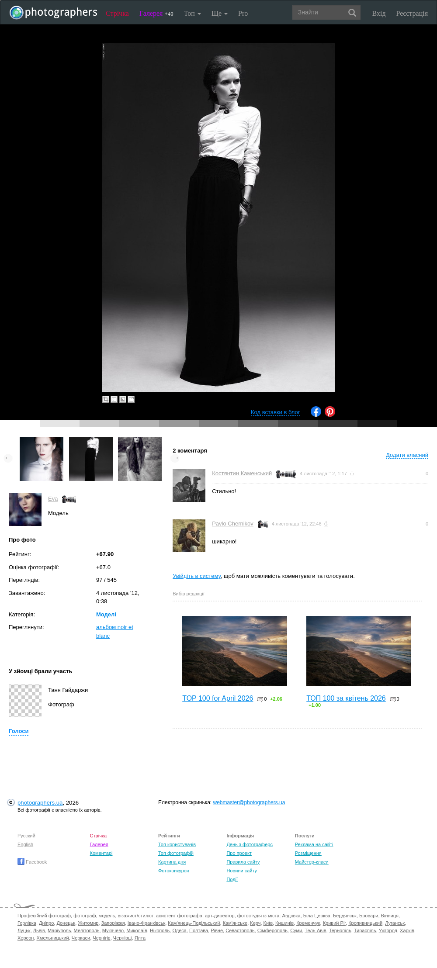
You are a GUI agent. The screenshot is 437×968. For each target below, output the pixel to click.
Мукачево (113, 930)
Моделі (106, 614)
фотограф (84, 915)
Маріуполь (59, 930)
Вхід (379, 13)
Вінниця (390, 915)
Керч (255, 923)
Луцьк (24, 930)
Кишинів (284, 923)
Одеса (179, 930)
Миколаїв (136, 930)
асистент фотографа (179, 915)
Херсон (25, 937)
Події (232, 879)
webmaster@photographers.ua (249, 802)
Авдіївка (291, 915)
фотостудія (249, 915)
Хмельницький (53, 937)
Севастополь (239, 930)
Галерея (156, 13)
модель (107, 915)
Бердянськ (345, 915)
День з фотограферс (249, 844)
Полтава (198, 930)
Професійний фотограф (44, 915)
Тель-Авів (315, 930)
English (25, 844)
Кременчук (308, 923)
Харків (407, 930)
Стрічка (117, 13)
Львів (39, 930)
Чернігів (101, 937)
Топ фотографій (176, 853)
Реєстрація (412, 13)
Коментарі (101, 853)
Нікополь (160, 930)
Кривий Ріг (334, 923)
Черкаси (81, 937)
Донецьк (65, 923)
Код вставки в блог (275, 412)
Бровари (368, 915)
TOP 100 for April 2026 (217, 698)
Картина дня (172, 861)
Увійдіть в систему (197, 576)
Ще (220, 13)
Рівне (217, 930)
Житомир (88, 923)
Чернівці (122, 937)
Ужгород (388, 930)
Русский (26, 835)
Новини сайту (241, 870)
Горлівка (26, 923)
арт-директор (220, 915)
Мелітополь (87, 930)
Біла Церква (316, 915)
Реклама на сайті (314, 844)
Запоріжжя (113, 923)
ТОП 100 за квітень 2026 (346, 698)
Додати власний (407, 455)
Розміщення (308, 853)
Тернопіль (340, 930)
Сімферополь (272, 930)
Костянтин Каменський (242, 473)
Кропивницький (365, 923)
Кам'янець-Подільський (194, 923)
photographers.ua (39, 802)
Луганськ (395, 923)
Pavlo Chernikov (232, 523)
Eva (53, 498)
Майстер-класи (312, 861)
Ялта (140, 937)
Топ (192, 13)
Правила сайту (243, 861)
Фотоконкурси (173, 870)
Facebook (32, 861)
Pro (243, 13)
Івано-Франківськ (146, 923)
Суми (296, 930)
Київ (268, 923)
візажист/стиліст (135, 915)
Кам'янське (235, 923)
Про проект (238, 853)
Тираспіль (365, 930)
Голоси (18, 731)
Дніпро (46, 923)
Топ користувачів (177, 844)
